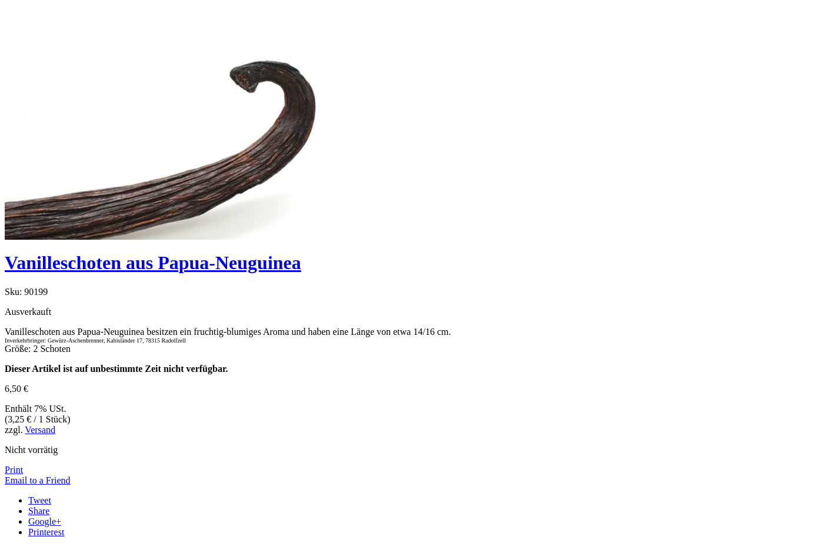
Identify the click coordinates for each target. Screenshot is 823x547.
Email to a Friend (38, 480)
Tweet (39, 500)
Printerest (46, 532)
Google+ (44, 521)
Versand (40, 430)
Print (14, 470)
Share (38, 511)
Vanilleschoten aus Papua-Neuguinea (153, 262)
